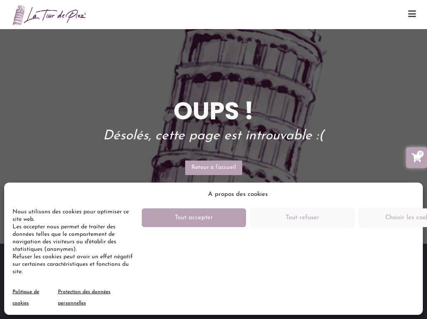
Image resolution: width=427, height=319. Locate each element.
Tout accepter (194, 218)
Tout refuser (302, 218)
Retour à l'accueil (213, 167)
